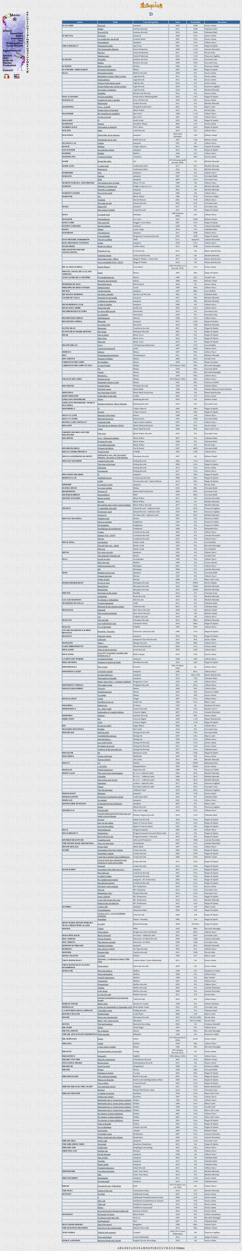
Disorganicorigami (105, 73)
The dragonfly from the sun (109, 556)
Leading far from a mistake (109, 100)
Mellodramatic (104, 318)
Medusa (101, 146)
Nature (100, 786)
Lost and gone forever (107, 1086)
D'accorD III (103, 32)
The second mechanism (107, 613)
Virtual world (103, 451)
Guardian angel (104, 840)
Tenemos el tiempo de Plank (109, 662)
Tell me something (105, 96)
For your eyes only (105, 552)
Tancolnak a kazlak (105, 853)
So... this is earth (104, 709)
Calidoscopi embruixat (107, 301)
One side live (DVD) (106, 949)
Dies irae (101, 549)
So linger (101, 955)
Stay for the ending (105, 823)
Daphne (101, 153)
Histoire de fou (104, 379)
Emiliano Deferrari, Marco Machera (112, 404)
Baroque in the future (106, 415)
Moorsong (102, 328)
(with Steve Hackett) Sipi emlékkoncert (114, 857)
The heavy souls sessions (108, 886)
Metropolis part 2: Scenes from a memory (114, 1100)
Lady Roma (102, 991)
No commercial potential (108, 879)
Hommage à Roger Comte (108, 382)
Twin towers (103, 646)
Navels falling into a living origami (112, 86)
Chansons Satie (104, 422)
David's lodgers (104, 226)
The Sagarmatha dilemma (108, 49)
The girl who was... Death (108, 545)
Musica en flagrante (106, 1080)
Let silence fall (104, 325)
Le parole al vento (105, 484)
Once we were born (106, 843)
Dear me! (102, 342)
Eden (100, 130)
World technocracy (105, 770)
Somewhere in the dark (107, 396)
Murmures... (103, 375)
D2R (100, 179)
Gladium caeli (103, 518)
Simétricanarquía (105, 692)
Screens (101, 819)
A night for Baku (105, 876)
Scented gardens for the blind (109, 1051)
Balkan (101, 63)
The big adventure (105, 790)
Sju (99, 196)
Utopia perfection (105, 756)
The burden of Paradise (107, 678)
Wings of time (103, 579)
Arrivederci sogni (105, 1010)
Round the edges (104, 161)
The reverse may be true (107, 780)
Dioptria (101, 715)
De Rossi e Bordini (105, 294)
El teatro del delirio (106, 448)
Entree (100, 1039)
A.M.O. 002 (103, 907)
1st (99, 763)
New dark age (103, 873)
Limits (100, 1043)
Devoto (101, 539)
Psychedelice (103, 362)
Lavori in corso (104, 559)
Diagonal (101, 610)
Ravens (101, 501)
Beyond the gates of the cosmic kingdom (114, 505)
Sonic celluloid (104, 896)
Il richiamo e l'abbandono (108, 600)
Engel (100, 273)
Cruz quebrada (104, 236)
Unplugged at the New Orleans (110, 850)
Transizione (102, 981)
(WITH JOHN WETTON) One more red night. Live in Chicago (114, 815)
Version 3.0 (102, 491)
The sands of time (105, 685)
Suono (100, 807)
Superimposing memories (108, 355)
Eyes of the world (105, 193)
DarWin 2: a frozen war (107, 186)
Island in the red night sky (108, 903)
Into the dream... (104, 739)
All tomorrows (104, 233)
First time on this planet (107, 593)
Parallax (101, 729)
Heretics (101, 1090)
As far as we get (104, 117)
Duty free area (103, 562)
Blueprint (102, 321)
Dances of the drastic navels (109, 83)
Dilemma (101, 793)
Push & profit (103, 732)
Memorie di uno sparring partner (111, 606)
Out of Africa (103, 335)
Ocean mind (103, 846)
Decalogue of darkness (107, 90)
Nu (99, 369)
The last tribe (103, 620)
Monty (100, 399)
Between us (102, 169)
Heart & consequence (106, 1059)
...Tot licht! (102, 766)
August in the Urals (106, 461)
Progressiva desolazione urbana (110, 797)
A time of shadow (105, 304)
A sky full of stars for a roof (109, 900)
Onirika (101, 988)
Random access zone (106, 572)
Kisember (102, 59)
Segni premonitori (105, 974)
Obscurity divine (104, 636)
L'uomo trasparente (105, 603)
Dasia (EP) (102, 206)
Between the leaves (105, 419)
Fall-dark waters (104, 389)
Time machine (103, 1034)
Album (101, 928)
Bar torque (102, 331)
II (98, 120)
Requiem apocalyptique (107, 281)
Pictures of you (104, 251)
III (99, 753)
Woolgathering (104, 219)
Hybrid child (103, 810)
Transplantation (104, 910)
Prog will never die (105, 836)
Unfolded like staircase (107, 736)
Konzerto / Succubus (106, 631)
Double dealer (103, 1014)
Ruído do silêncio (105, 246)
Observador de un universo (109, 135)
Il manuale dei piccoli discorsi (110, 803)
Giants (100, 243)
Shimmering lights (105, 46)
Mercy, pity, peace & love (108, 1020)
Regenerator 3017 (105, 893)
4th (99, 569)
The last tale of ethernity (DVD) (111, 425)
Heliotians (102, 467)
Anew (100, 429)
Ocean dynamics (104, 939)
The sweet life (103, 222)
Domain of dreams (105, 945)
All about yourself (105, 671)
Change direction (105, 576)
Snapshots (102, 783)
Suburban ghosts (104, 255)
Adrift (100, 481)
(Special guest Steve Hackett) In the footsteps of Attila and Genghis (112, 861)
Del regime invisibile (106, 210)
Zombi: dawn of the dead (108, 110)
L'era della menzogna (106, 445)
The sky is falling (105, 239)
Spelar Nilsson (104, 267)
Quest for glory (104, 1066)
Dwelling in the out (106, 702)
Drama (100, 1069)
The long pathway (105, 971)
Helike (100, 29)
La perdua (102, 695)
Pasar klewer (103, 586)
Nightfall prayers (105, 478)
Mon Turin (102, 338)
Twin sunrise (103, 932)
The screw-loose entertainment (110, 773)
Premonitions (103, 42)
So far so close (104, 583)
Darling (101, 176)
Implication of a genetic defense (111, 712)
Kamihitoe (102, 919)
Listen (100, 698)
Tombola (101, 200)
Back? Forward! (104, 935)
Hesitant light (103, 952)
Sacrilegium (103, 542)
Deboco (101, 352)
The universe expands (106, 942)
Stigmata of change (105, 1073)
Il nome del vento (105, 441)
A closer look (103, 166)
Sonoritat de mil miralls (107, 298)
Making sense (103, 56)
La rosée (101, 924)
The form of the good (106, 464)
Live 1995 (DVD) (105, 742)
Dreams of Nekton (105, 358)
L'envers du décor (105, 156)
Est (99, 719)
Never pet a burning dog (107, 1017)
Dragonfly (102, 1056)
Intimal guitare (104, 287)
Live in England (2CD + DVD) (110, 262)
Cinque (101, 532)
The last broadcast (105, 1024)
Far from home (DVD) (107, 392)
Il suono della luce (105, 675)
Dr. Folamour (103, 1031)
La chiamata (103, 314)
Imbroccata (102, 705)
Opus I (100, 643)
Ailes (100, 722)
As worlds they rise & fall (108, 39)
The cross (102, 433)
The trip (101, 890)
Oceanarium (103, 471)
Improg (101, 124)
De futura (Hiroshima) (107, 69)
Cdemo (101, 143)
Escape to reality (104, 725)
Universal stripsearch (106, 348)
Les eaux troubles (105, 488)
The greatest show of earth (108, 183)
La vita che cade (104, 994)
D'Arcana (102, 35)
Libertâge (102, 776)
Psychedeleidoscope (106, 277)
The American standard (107, 1076)
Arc (99, 616)
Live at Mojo (103, 1083)
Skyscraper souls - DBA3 (108, 259)
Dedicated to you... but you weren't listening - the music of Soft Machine (113, 456)
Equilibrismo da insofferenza (109, 528)
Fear (100, 173)
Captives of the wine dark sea (110, 749)
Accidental (102, 800)
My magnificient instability (109, 113)
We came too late (105, 203)
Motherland (102, 103)
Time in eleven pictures (107, 649)
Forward (101, 866)
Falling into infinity (106, 1097)
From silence (103, 966)
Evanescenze (103, 984)
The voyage (102, 667)
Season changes (104, 759)
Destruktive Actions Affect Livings (112, 76)
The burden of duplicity (107, 127)
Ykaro (100, 1027)
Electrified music (105, 284)
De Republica (103, 525)
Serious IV (102, 515)
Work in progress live (106, 566)
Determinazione (104, 830)
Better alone (103, 1004)
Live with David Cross (107, 623)
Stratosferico (103, 833)
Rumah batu (103, 589)
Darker (101, 229)
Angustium (102, 596)
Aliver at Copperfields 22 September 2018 (115, 1007)
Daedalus (101, 93)
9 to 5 (100, 345)
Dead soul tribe (104, 308)
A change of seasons (106, 1093)
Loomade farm (104, 214)
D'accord (101, 25)
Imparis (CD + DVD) (106, 535)
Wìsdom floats (104, 386)
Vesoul (100, 372)
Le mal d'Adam (104, 365)
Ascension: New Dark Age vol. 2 (111, 869)
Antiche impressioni (106, 977)
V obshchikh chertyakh (107, 508)
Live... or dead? (104, 107)
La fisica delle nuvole (106, 311)
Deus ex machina (105, 522)
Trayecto (101, 688)
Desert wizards (104, 498)
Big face (101, 52)
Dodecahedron (104, 80)
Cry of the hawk (104, 627)
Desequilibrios (104, 495)
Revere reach (103, 1063)
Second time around (106, 150)
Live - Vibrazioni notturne (108, 438)
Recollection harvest (106, 883)
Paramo (101, 412)
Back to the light (104, 66)
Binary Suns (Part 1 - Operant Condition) (114, 681)
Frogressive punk (105, 511)
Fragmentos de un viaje (107, 140)
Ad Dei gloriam (104, 291)
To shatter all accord (106, 746)
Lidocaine (102, 639)
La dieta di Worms (105, 659)
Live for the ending (105, 826)
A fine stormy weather (107, 1047)
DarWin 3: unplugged (106, 189)
